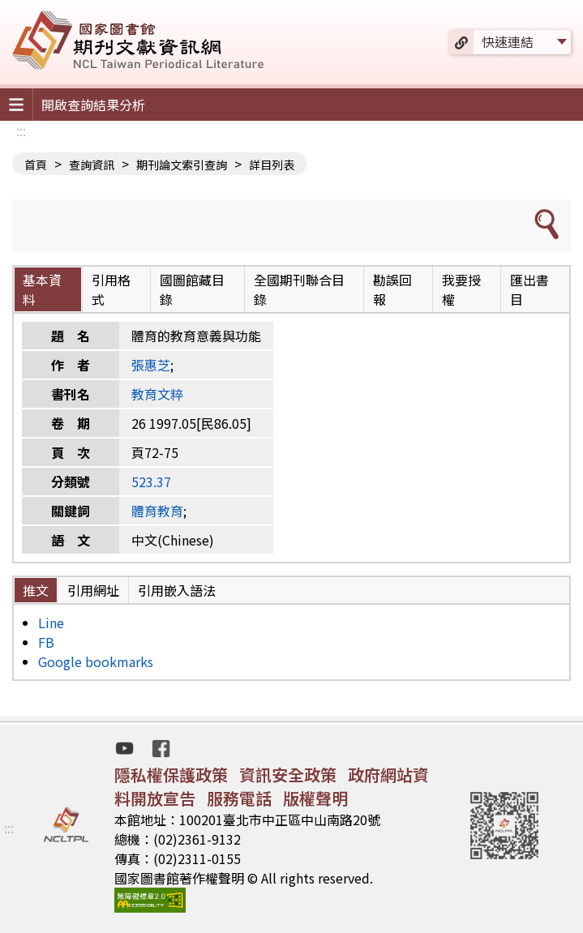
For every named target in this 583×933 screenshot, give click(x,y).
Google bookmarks (95, 661)
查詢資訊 (91, 164)
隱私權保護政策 (171, 774)
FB (46, 642)
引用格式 (111, 289)
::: (21, 130)
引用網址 (93, 590)
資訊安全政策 (288, 774)
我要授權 (461, 289)
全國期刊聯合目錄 (299, 289)
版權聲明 (315, 798)
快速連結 (508, 41)
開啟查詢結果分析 (93, 104)
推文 (36, 590)
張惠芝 (150, 364)
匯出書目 (529, 289)
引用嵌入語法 (177, 590)
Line (51, 622)
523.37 (151, 481)
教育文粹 (157, 394)
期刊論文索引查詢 (181, 164)
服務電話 (239, 798)
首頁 (35, 164)
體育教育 (157, 510)
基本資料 (42, 289)
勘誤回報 (392, 289)
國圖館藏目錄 (192, 289)
